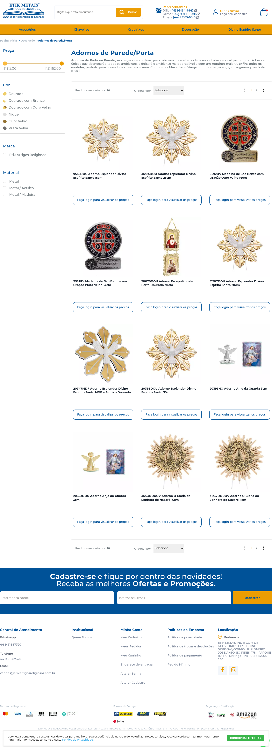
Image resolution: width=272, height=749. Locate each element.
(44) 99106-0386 (185, 14)
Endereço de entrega (137, 664)
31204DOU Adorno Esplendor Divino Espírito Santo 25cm (168, 175)
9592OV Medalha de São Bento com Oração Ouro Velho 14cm (237, 175)
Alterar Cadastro (133, 682)
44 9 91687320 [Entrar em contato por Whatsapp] (10, 644)
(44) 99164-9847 (181, 10)
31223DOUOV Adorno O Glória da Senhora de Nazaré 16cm (166, 497)
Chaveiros (82, 29)
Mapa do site (227, 728)
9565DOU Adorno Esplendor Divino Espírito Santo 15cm (99, 175)
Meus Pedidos (131, 646)
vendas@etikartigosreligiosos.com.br (27, 673)
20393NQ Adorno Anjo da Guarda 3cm (238, 388)
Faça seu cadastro (233, 14)
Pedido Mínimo (178, 664)
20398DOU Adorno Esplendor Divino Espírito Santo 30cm (168, 390)
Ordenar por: (142, 90)
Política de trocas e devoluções (190, 646)
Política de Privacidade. (78, 739)
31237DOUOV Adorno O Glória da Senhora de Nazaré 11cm (234, 497)
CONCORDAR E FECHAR (245, 738)
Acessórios (27, 29)
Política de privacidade (184, 637)
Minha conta (229, 11)
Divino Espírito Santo (244, 29)
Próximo (263, 90)
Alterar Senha (131, 673)
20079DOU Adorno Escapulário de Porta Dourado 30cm (167, 283)
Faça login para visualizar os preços (103, 200)
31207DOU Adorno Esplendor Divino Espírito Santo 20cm (237, 283)
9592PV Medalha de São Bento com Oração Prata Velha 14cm (100, 283)
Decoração (190, 29)
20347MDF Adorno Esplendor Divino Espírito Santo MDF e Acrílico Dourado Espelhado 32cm (102, 392)
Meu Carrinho (131, 655)
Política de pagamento (184, 655)
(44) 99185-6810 (184, 17)
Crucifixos (136, 29)
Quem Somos (82, 637)
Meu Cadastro (131, 637)
